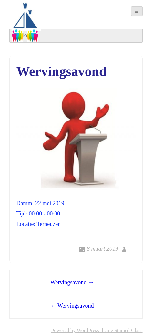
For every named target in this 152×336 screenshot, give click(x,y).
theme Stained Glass (121, 330)
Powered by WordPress (75, 330)
